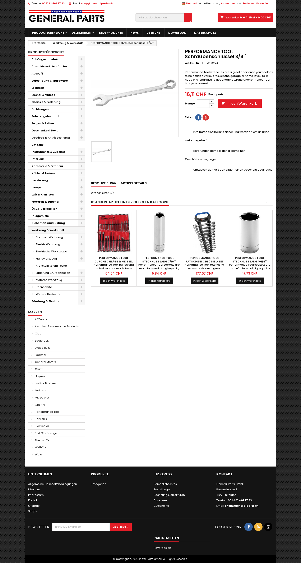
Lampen (37, 187)
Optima (39, 405)
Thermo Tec (42, 440)
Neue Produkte (111, 33)
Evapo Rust (42, 348)
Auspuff (37, 74)
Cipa (37, 333)
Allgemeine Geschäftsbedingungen (52, 484)
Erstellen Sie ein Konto (257, 3)
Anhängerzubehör (45, 59)
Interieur (38, 159)
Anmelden (228, 3)
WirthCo (40, 447)
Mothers (40, 390)
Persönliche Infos (165, 484)
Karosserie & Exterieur (47, 166)
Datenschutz (205, 33)
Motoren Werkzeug (49, 280)
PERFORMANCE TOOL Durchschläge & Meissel (113, 260)
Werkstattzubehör (48, 294)
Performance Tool (47, 412)
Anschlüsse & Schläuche (49, 66)
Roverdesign (162, 548)
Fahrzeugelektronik (46, 116)
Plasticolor (41, 426)
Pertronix (40, 419)
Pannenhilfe (44, 287)
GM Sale (37, 145)
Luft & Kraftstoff (44, 195)
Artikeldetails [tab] (134, 183)
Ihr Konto (163, 474)
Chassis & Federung (46, 102)
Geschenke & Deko (45, 130)
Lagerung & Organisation (53, 273)
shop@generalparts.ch (97, 3)
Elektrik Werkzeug (48, 244)
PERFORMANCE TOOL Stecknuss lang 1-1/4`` (249, 260)
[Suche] (163, 17)
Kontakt (33, 500)
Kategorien (98, 484)
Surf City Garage (45, 433)
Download (177, 33)
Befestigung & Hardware (50, 81)
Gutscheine (161, 506)
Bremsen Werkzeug (49, 237)
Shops (32, 511)
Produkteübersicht (48, 33)
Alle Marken (81, 33)
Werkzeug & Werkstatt (48, 230)
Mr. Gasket (41, 398)
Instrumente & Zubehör (48, 152)
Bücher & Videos (43, 95)
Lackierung (40, 180)
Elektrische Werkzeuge (51, 251)
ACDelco (40, 319)
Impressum (36, 495)
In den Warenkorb (239, 103)
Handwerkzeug (46, 259)
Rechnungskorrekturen (169, 495)
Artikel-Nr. (192, 63)
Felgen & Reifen (43, 123)
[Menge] (203, 103)
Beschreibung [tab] (103, 183)
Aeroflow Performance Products (56, 326)
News (134, 33)
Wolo (38, 454)
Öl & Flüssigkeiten (44, 209)
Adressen (160, 500)
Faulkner (40, 355)
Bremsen (38, 88)
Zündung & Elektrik (45, 301)
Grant (38, 369)
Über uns (154, 33)
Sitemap (34, 506)
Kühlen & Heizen (43, 173)
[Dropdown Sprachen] (192, 3)
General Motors (45, 362)
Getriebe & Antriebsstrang (51, 138)
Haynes (39, 376)
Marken (35, 312)
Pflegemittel (41, 216)
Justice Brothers (45, 383)
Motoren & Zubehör (46, 202)
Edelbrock (41, 341)
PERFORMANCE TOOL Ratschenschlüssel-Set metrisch (204, 261)
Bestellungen (162, 489)
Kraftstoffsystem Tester (51, 266)
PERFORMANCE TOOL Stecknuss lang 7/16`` (159, 260)
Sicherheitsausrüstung (48, 223)
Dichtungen (40, 109)
